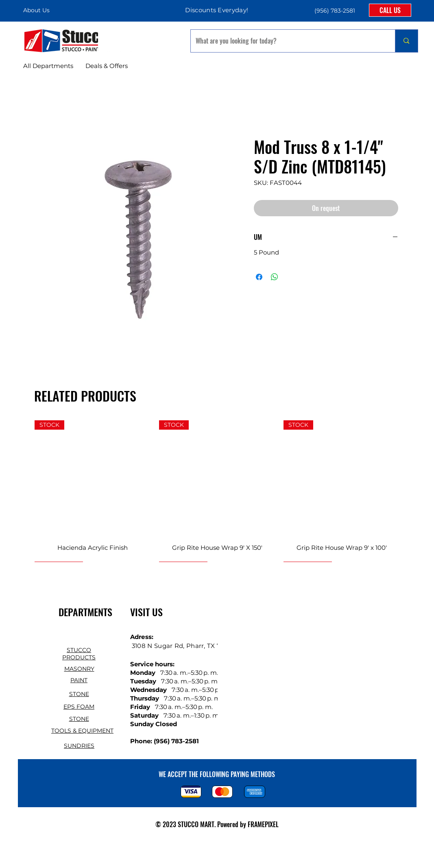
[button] (334, 10)
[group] (217, 491)
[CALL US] (390, 10)
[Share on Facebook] (259, 277)
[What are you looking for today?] (287, 41)
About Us (36, 10)
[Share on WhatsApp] (274, 277)
